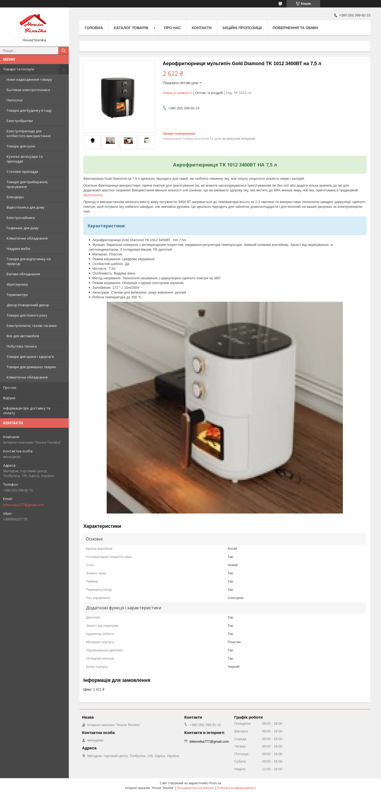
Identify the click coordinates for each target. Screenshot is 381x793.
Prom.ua (215, 783)
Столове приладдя (22, 171)
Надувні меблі (18, 248)
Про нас (9, 387)
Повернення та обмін (295, 28)
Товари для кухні (21, 146)
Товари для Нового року (27, 315)
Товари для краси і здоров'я (30, 356)
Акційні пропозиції (242, 28)
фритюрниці (93, 195)
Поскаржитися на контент (195, 788)
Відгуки (9, 397)
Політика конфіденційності (236, 788)
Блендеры (15, 197)
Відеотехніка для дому (25, 207)
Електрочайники (21, 217)
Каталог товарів (131, 28)
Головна (94, 28)
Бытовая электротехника (28, 89)
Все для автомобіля (23, 336)
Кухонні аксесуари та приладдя (25, 159)
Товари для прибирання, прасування (27, 184)
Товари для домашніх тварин (31, 366)
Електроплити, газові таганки (32, 325)
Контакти (202, 28)
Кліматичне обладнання (27, 238)
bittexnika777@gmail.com (23, 504)
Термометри (17, 294)
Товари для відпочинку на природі (29, 261)
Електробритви (20, 120)
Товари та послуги (18, 69)
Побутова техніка (22, 346)
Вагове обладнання (23, 274)
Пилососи (14, 100)
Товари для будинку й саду (29, 110)
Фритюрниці (17, 284)
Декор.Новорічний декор (28, 305)
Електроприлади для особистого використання (29, 133)
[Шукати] (63, 51)
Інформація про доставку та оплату (26, 410)
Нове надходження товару (29, 79)
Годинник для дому (23, 228)
